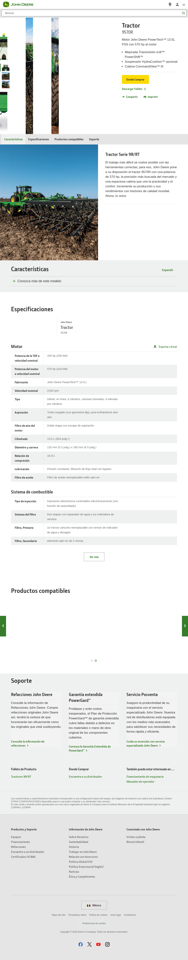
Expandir (167, 270)
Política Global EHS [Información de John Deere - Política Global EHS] (81, 861)
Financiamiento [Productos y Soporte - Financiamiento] (20, 842)
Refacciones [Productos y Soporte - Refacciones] (18, 847)
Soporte (94, 139)
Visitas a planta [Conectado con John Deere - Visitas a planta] (135, 837)
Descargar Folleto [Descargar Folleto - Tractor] (134, 89)
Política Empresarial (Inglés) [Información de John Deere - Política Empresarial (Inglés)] (86, 866)
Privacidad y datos (77, 915)
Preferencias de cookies (94, 923)
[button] (80, 944)
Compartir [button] (130, 96)
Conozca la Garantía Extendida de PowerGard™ (90, 748)
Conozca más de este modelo (39, 281)
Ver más (94, 557)
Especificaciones (38, 139)
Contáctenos (130, 915)
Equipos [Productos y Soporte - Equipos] (16, 837)
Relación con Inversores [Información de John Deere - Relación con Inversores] (83, 857)
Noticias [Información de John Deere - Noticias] (74, 871)
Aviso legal (115, 915)
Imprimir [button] (151, 96)
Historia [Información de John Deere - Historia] (74, 847)
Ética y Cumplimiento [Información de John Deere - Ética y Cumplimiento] (82, 876)
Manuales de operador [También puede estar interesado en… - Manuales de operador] (140, 781)
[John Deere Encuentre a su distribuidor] (170, 4)
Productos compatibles (69, 139)
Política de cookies (98, 915)
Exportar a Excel (168, 346)
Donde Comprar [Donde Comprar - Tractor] (135, 79)
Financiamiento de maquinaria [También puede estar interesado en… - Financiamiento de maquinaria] (145, 776)
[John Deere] (20, 4)
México (94, 905)
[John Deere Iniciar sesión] (177, 4)
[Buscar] (94, 13)
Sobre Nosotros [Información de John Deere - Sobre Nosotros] (78, 837)
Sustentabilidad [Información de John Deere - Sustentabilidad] (78, 842)
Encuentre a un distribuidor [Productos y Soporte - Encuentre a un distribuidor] (27, 852)
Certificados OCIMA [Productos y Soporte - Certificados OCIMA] (23, 857)
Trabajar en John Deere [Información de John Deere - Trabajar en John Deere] (83, 852)
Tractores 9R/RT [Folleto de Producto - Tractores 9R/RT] (21, 776)
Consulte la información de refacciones (27, 743)
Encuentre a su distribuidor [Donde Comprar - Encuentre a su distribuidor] (85, 776)
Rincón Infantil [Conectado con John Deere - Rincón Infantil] (135, 842)
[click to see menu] (184, 4)
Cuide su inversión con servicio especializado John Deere (145, 743)
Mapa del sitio (59, 915)
